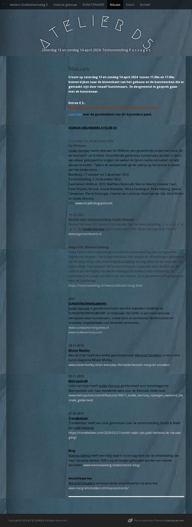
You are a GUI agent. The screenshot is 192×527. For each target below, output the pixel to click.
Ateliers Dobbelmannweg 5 (29, 5)
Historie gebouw (65, 5)
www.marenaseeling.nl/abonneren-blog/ (111, 465)
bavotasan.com (175, 520)
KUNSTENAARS (93, 5)
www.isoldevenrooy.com (85, 332)
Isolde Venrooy (79, 151)
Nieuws (115, 5)
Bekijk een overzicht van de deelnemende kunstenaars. (113, 108)
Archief (145, 5)
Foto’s (130, 5)
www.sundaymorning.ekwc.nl (88, 328)
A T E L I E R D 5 (36, 520)
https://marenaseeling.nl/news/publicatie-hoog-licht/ (105, 285)
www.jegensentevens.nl (84, 234)
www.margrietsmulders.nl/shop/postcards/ (98, 488)
